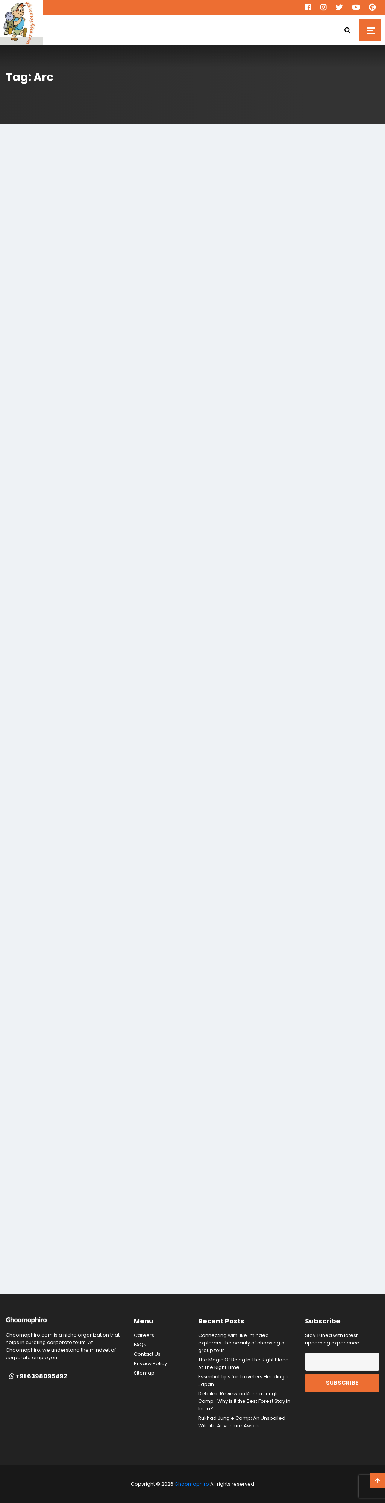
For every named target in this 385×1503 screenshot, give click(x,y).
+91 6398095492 (38, 1376)
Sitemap (144, 1372)
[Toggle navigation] (370, 30)
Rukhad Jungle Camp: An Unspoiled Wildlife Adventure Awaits (241, 1422)
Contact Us (147, 1354)
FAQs (140, 1344)
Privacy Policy (150, 1363)
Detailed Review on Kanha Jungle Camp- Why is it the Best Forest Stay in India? (244, 1401)
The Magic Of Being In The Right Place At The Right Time (243, 1363)
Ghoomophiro (191, 1484)
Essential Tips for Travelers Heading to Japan (244, 1380)
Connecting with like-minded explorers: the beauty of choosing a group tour (241, 1343)
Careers (144, 1335)
